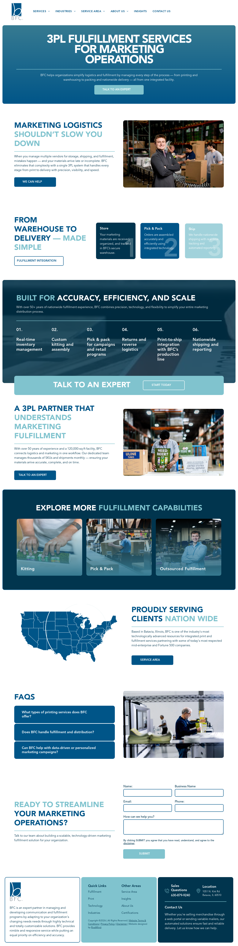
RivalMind (96, 927)
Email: (127, 801)
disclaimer (129, 843)
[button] (64, 714)
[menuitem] (41, 11)
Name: (127, 786)
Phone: (179, 801)
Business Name (185, 786)
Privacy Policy (108, 924)
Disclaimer (121, 924)
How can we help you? (138, 816)
